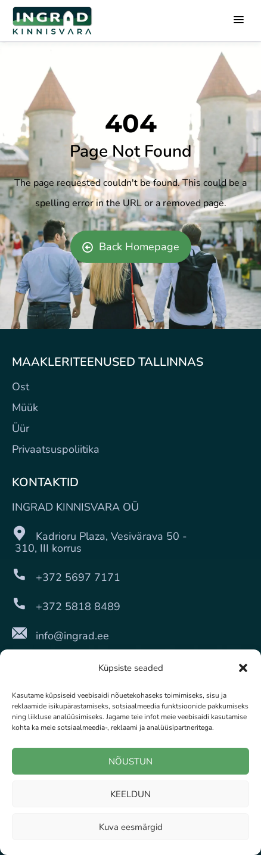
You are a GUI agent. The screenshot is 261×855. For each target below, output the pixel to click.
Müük (25, 407)
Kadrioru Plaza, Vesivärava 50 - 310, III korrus (99, 542)
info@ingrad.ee (72, 636)
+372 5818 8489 (78, 606)
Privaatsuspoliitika (56, 449)
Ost (20, 387)
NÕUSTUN (130, 761)
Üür (20, 428)
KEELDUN (130, 794)
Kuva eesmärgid (131, 827)
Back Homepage (130, 247)
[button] (243, 668)
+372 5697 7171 (78, 577)
